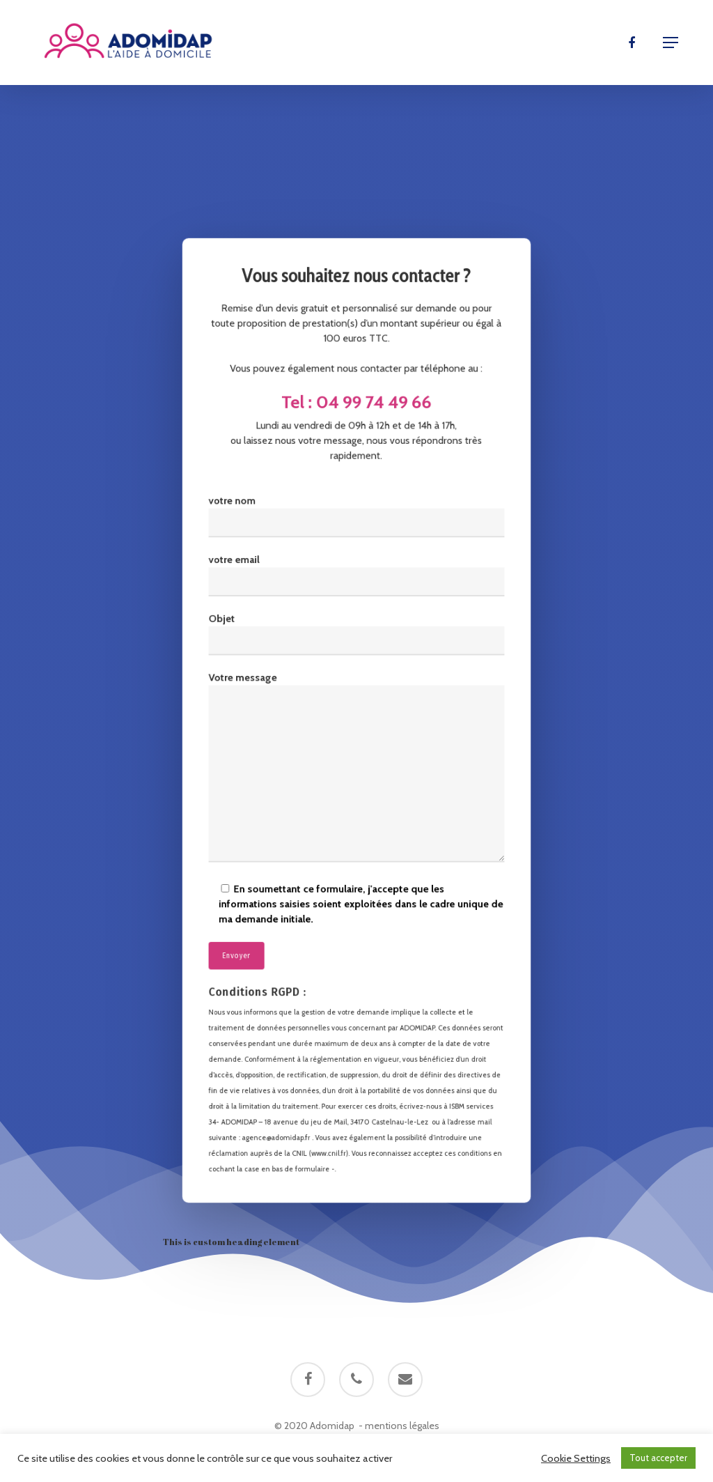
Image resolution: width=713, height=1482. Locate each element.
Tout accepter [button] (658, 1457)
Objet (356, 639)
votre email (356, 584)
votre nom (356, 529)
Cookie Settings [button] (576, 1458)
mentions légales (402, 1425)
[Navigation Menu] (670, 42)
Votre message (356, 766)
